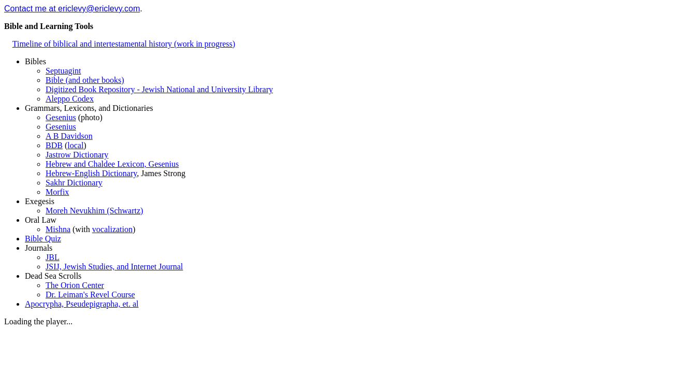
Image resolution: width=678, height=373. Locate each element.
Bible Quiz (43, 238)
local (75, 145)
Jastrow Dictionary (77, 154)
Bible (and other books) (85, 80)
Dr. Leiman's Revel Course (90, 294)
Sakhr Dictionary (74, 182)
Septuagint (63, 70)
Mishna (58, 229)
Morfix (57, 192)
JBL (53, 257)
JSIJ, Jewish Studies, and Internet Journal (114, 266)
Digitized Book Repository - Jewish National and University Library (159, 89)
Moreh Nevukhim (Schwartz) (94, 210)
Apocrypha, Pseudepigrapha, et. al (81, 303)
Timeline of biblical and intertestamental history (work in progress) (123, 43)
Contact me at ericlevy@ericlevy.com (72, 8)
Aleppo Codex (70, 98)
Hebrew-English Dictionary (91, 173)
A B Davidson (69, 136)
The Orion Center (75, 285)
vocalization (112, 229)
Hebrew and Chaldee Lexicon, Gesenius (112, 164)
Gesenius (61, 117)
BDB (54, 145)
